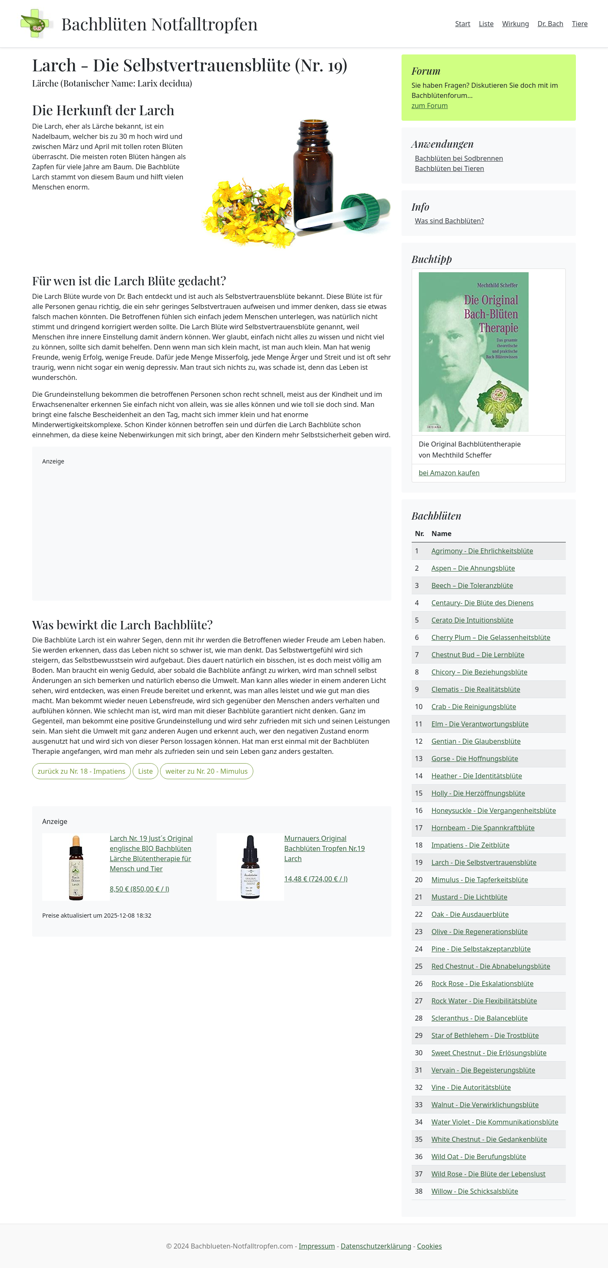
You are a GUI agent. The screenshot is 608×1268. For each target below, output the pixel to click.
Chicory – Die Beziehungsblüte (479, 672)
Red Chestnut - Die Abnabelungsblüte (491, 966)
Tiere (580, 23)
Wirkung (515, 23)
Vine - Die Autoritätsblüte (471, 1087)
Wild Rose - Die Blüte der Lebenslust (489, 1174)
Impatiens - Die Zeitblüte (471, 845)
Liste (486, 23)
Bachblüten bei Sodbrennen (459, 158)
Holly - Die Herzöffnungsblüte (478, 793)
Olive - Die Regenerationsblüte (480, 931)
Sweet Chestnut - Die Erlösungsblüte (489, 1052)
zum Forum (430, 105)
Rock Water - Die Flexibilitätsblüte (484, 1000)
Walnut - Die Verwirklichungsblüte (485, 1104)
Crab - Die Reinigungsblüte (474, 706)
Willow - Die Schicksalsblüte (475, 1191)
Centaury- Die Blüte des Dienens (483, 602)
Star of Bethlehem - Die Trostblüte (485, 1035)
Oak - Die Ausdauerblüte (470, 914)
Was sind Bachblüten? (449, 220)
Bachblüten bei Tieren (449, 168)
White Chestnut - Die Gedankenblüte (489, 1139)
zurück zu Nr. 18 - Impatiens (81, 771)
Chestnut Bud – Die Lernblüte (478, 654)
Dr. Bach (550, 23)
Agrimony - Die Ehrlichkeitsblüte (482, 550)
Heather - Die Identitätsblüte (477, 775)
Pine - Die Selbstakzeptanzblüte (481, 949)
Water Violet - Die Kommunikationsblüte (495, 1122)
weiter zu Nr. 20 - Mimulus (206, 771)
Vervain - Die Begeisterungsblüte (483, 1070)
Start (462, 23)
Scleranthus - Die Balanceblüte (480, 1018)
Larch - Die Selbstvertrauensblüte (484, 862)
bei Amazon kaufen (449, 472)
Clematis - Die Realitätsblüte (476, 689)
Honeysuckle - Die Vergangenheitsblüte (494, 810)
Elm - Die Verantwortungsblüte (480, 724)
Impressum (317, 1246)
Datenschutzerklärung (376, 1246)
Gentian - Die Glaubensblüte (476, 741)
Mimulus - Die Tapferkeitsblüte (480, 879)
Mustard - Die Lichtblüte (470, 897)
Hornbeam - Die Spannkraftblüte (483, 827)
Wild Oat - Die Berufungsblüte (479, 1156)
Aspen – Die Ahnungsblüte (473, 568)
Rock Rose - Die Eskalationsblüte (483, 983)
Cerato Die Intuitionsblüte (472, 620)
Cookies (429, 1246)
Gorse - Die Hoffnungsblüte (475, 758)
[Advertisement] (211, 531)
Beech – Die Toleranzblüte (472, 585)
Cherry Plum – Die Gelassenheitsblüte (491, 637)
